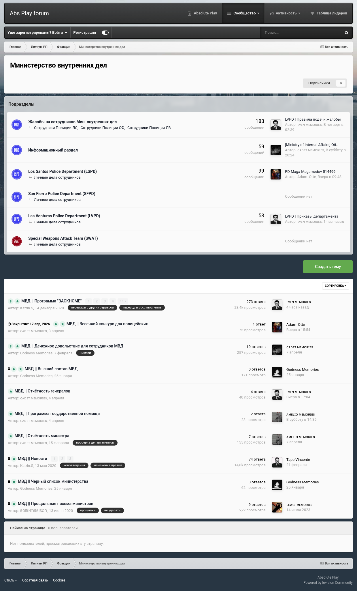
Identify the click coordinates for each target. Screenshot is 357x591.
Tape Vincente (298, 459)
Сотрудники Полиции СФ (102, 128)
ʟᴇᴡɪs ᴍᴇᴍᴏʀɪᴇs (299, 504)
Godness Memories (36, 353)
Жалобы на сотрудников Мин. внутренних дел (72, 121)
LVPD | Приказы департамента (311, 216)
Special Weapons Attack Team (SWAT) (63, 238)
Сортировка (335, 285)
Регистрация (84, 32)
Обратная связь (35, 580)
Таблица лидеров (331, 13)
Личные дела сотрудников (57, 177)
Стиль (10, 580)
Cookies (59, 580)
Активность (286, 13)
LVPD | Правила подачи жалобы (313, 119)
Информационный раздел (53, 150)
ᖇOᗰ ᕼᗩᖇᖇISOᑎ (33, 510)
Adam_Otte (306, 177)
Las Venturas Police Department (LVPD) (64, 216)
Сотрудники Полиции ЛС (56, 128)
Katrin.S (26, 308)
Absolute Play (205, 13)
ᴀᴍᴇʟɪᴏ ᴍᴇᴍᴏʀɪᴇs (300, 414)
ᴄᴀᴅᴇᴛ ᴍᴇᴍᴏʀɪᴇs (310, 150)
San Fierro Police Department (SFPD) (61, 193)
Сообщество (245, 13)
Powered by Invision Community (328, 583)
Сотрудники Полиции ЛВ (149, 128)
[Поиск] (282, 32)
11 (123, 301)
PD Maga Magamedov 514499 (310, 171)
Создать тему (328, 266)
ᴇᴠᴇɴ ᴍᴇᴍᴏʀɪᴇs (309, 124)
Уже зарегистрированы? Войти (37, 32)
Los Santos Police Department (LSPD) (62, 171)
